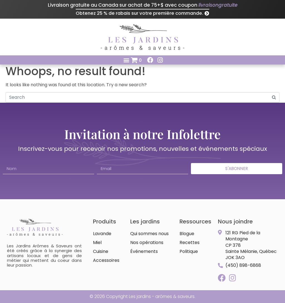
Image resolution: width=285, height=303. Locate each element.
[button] (126, 60)
